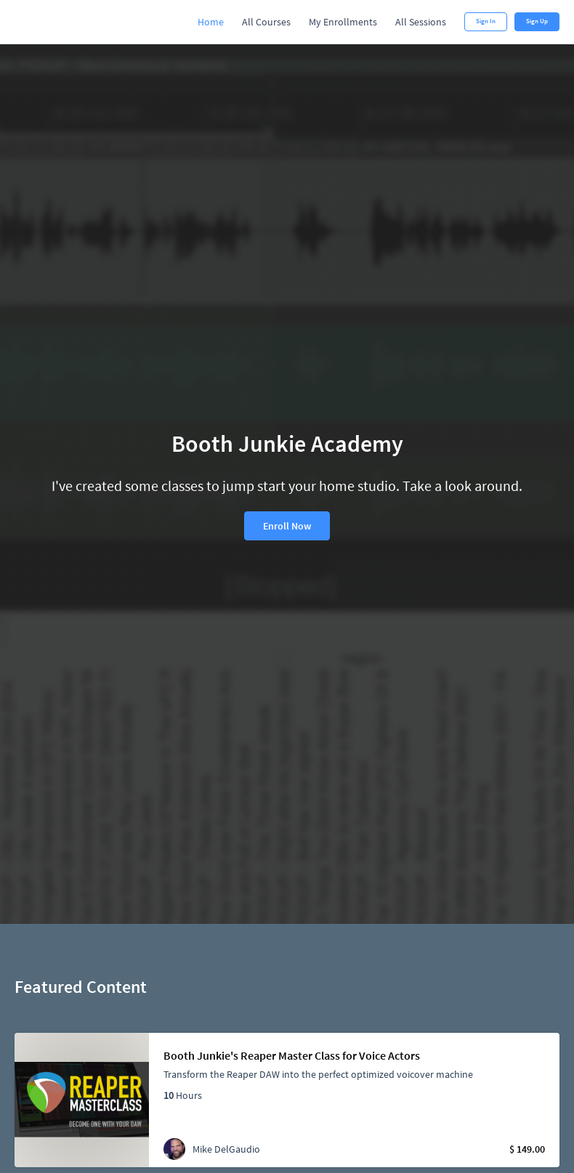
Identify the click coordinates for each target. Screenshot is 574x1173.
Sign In (486, 21)
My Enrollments (343, 21)
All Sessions (420, 21)
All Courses (266, 21)
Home (211, 21)
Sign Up (537, 21)
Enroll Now (287, 525)
